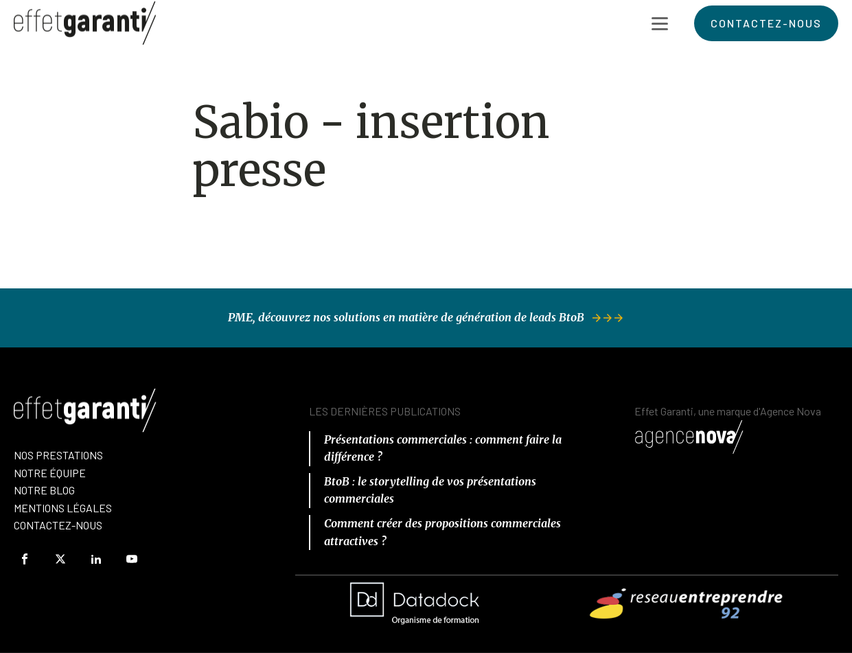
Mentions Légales (63, 507)
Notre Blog (44, 489)
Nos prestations (58, 454)
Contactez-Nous (58, 524)
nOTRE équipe (50, 472)
